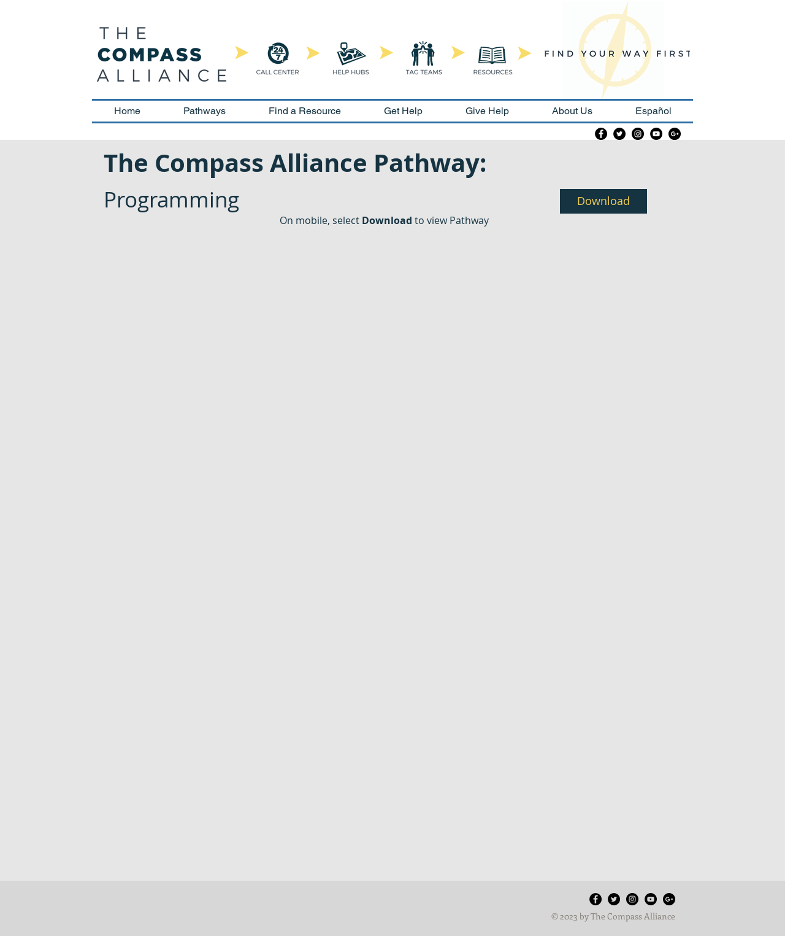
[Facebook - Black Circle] (601, 134)
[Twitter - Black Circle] (619, 134)
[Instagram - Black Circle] (638, 134)
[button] (603, 201)
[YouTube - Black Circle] (656, 134)
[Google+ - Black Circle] (674, 134)
